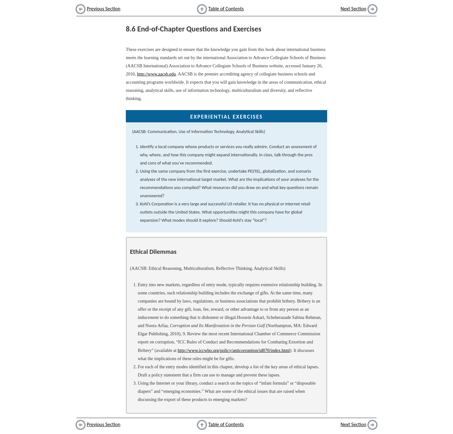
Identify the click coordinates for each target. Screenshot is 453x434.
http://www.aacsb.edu (156, 73)
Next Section (353, 9)
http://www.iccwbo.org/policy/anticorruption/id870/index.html (234, 350)
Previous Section (103, 9)
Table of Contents (226, 9)
